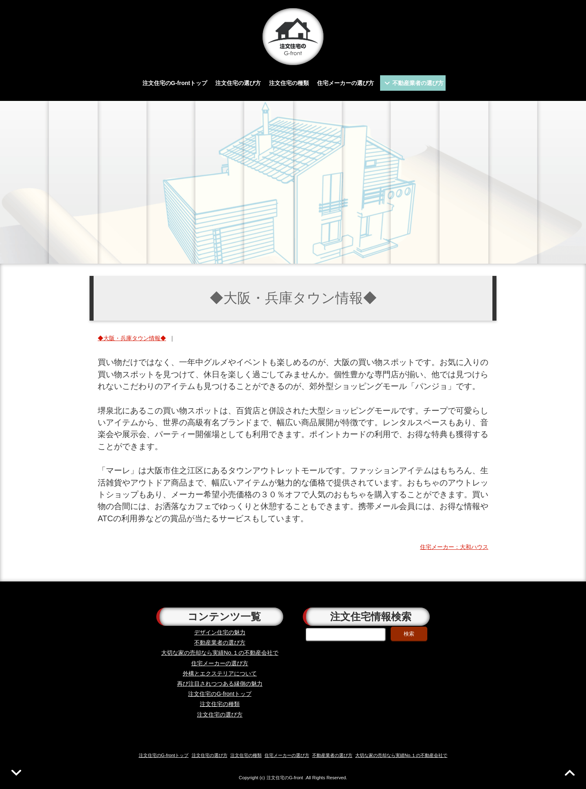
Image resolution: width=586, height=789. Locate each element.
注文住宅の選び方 (238, 83)
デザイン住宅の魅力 (219, 632)
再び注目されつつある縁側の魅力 (219, 683)
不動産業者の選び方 (418, 83)
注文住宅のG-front (285, 777)
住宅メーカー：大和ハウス (454, 547)
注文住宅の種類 (289, 83)
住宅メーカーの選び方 (345, 83)
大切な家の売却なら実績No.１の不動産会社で (219, 652)
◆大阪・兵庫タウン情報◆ (132, 338)
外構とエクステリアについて (220, 673)
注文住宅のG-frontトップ (174, 83)
